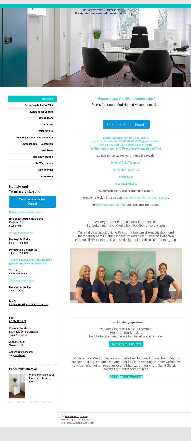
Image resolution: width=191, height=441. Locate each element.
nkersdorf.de (41, 304)
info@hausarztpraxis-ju (21, 304)
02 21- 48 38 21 (17, 321)
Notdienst (19, 355)
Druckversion (70, 416)
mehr (32, 381)
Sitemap (84, 416)
